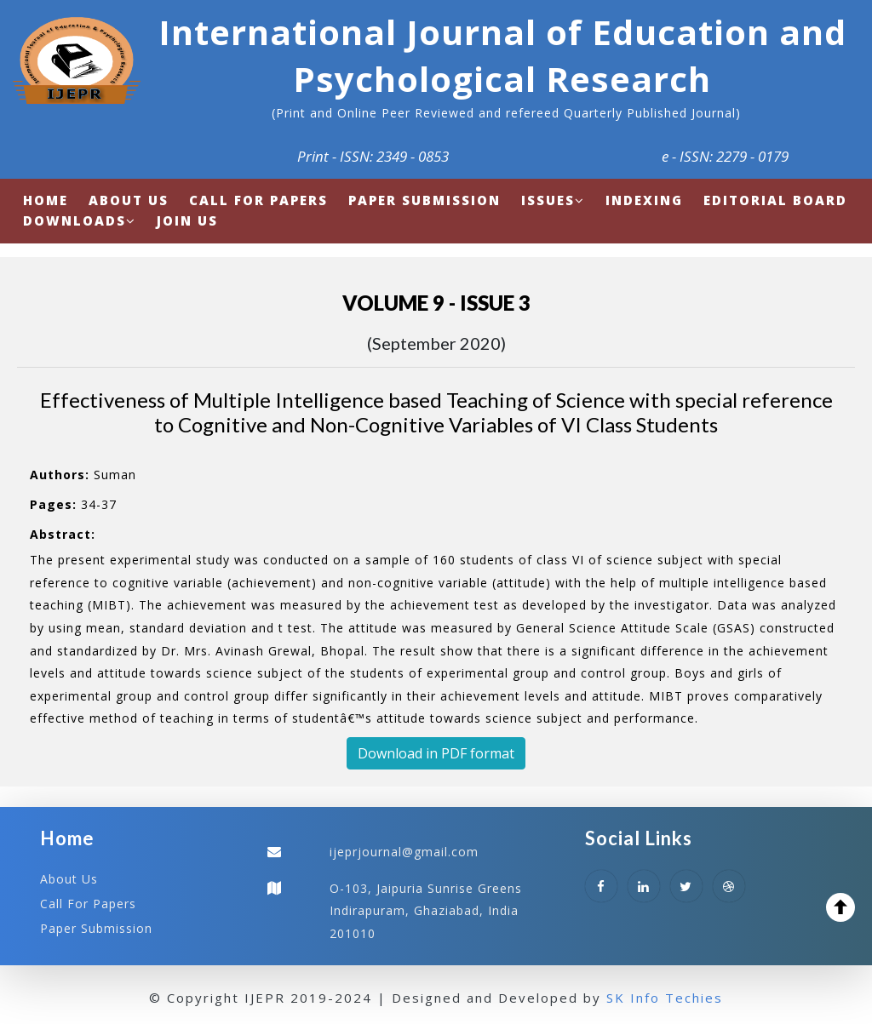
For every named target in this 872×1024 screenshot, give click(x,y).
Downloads (79, 220)
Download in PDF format (436, 753)
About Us (69, 879)
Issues (553, 200)
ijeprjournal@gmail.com (404, 852)
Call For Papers (88, 903)
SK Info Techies (664, 997)
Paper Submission (96, 928)
